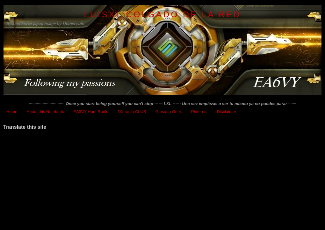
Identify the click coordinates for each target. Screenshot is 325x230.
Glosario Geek (168, 111)
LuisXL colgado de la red (162, 14)
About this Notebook (45, 111)
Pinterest (199, 111)
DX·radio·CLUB (132, 111)
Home (12, 111)
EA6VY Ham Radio (90, 111)
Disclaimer (226, 111)
